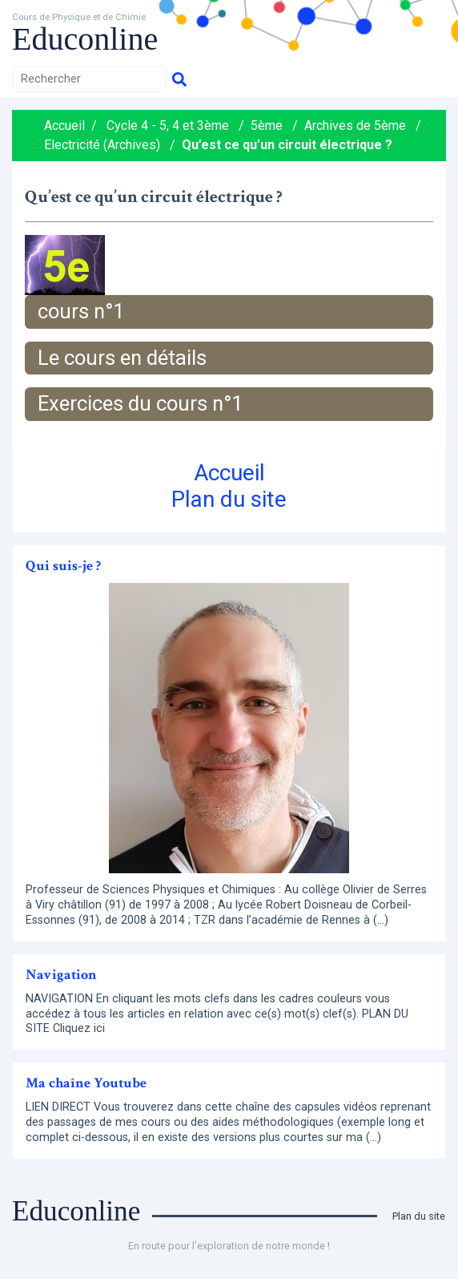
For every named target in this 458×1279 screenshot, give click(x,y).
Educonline (85, 39)
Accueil (64, 125)
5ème (267, 125)
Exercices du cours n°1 (140, 403)
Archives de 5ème (355, 125)
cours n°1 (81, 311)
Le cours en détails (122, 358)
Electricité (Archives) (102, 144)
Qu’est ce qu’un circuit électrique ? (287, 144)
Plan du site (229, 499)
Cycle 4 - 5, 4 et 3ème (167, 125)
